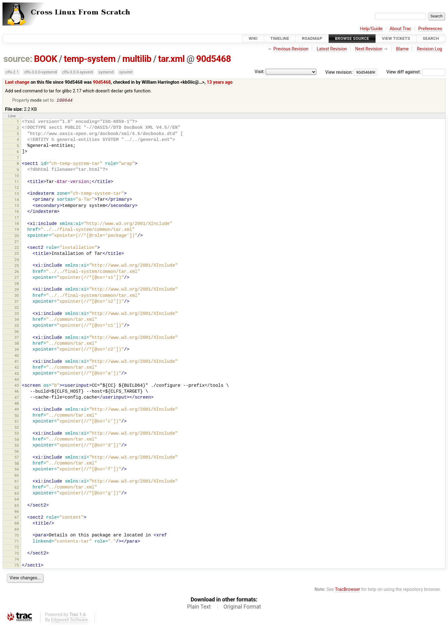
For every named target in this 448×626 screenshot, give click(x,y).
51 (16, 422)
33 (16, 314)
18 (16, 224)
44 (16, 380)
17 (16, 218)
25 (16, 266)
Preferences (430, 28)
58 (16, 464)
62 (16, 488)
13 (16, 194)
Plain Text (199, 607)
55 (16, 446)
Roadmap (312, 38)
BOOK (45, 59)
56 (16, 452)
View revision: (339, 72)
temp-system (89, 59)
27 (16, 278)
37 (16, 338)
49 (16, 410)
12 (16, 188)
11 (16, 182)
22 (16, 248)
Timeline (279, 38)
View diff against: (416, 72)
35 (16, 326)
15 (16, 206)
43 (16, 374)
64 (16, 500)
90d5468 (213, 59)
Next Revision (368, 49)
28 (16, 284)
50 (16, 416)
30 (16, 296)
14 (16, 200)
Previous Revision (291, 49)
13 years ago (219, 82)
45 (16, 386)
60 (16, 476)
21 (16, 242)
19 (16, 230)
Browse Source (352, 38)
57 (16, 457)
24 (16, 260)
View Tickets (396, 38)
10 (16, 176)
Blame (402, 49)
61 (16, 481)
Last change (17, 82)
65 (16, 506)
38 (16, 344)
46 (16, 392)
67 (16, 518)
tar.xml (171, 59)
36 (16, 332)
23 (16, 254)
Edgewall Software (69, 620)
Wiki (253, 38)
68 (16, 523)
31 (16, 302)
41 (16, 362)
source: (17, 59)
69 (16, 530)
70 (16, 536)
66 (16, 512)
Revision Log (429, 49)
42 (16, 368)
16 (16, 212)
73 (16, 554)
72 (16, 547)
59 (16, 470)
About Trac (400, 28)
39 (16, 350)
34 (16, 320)
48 (16, 404)
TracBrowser (347, 590)
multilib (136, 59)
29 (16, 290)
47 (16, 398)
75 (16, 565)
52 (16, 428)
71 (16, 542)
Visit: (259, 71)
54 (16, 440)
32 (16, 308)
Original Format (242, 607)
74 (16, 560)
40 (16, 356)
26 (16, 272)
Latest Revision (332, 49)
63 (16, 494)
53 (16, 434)
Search (431, 38)
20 (16, 236)
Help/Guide (371, 28)
